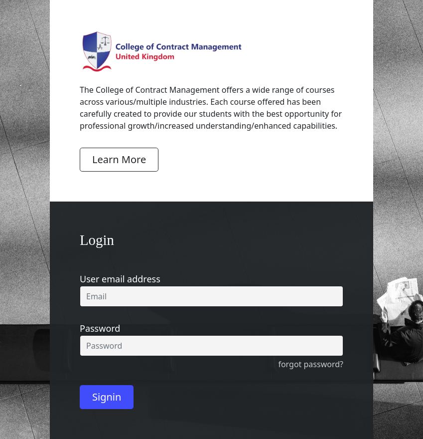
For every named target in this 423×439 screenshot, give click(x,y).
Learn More (119, 159)
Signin (106, 397)
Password (100, 328)
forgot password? (310, 364)
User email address (120, 279)
